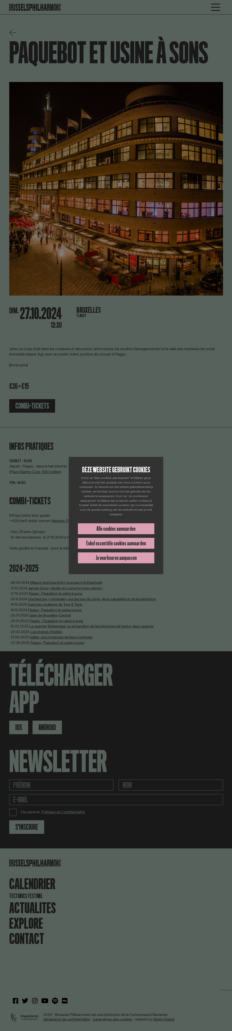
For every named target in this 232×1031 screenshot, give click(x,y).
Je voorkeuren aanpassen (116, 558)
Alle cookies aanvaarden (116, 528)
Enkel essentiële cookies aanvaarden (116, 543)
